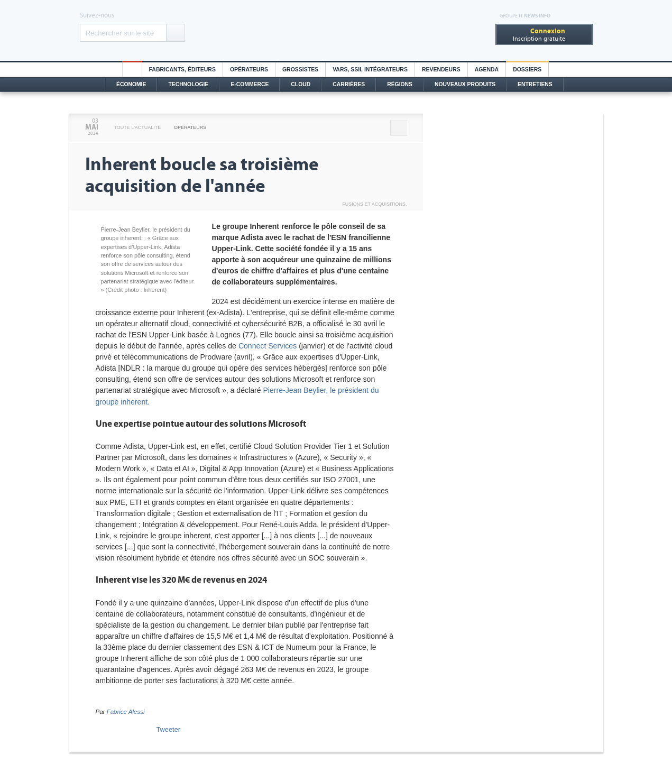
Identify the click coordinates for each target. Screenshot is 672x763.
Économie (131, 84)
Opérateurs (249, 69)
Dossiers (527, 69)
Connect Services (267, 346)
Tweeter (169, 729)
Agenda (487, 69)
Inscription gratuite (539, 34)
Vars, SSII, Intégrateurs (370, 69)
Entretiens (535, 84)
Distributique (336, 30)
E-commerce (250, 84)
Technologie (188, 84)
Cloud (300, 84)
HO (132, 69)
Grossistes (300, 69)
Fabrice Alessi (126, 712)
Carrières (349, 84)
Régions (399, 84)
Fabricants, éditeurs (182, 69)
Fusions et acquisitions (374, 204)
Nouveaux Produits (465, 84)
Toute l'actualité (137, 127)
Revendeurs (441, 69)
